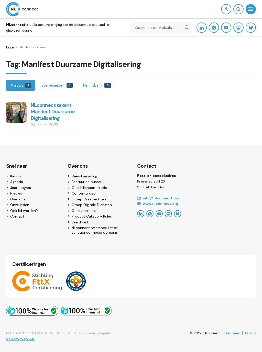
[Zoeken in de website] (186, 27)
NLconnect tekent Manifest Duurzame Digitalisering (53, 111)
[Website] (196, 203)
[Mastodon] (238, 27)
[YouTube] (226, 27)
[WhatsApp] (214, 27)
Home (10, 47)
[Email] (196, 198)
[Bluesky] (251, 27)
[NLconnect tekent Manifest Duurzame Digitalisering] (16, 112)
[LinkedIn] (201, 27)
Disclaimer (232, 333)
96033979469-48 (20, 339)
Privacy (250, 333)
